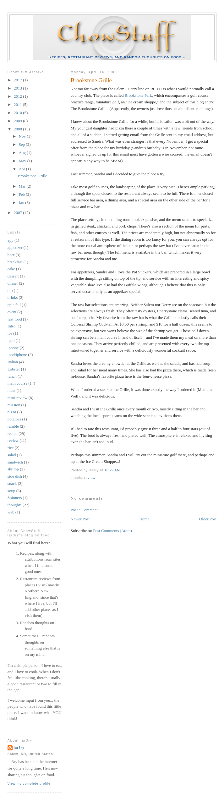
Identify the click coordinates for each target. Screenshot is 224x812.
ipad (11, 340)
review (89, 478)
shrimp (13, 469)
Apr (22, 169)
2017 (18, 80)
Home (144, 519)
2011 (18, 104)
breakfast (15, 262)
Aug (23, 152)
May (23, 160)
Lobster (14, 369)
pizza (12, 411)
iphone (13, 347)
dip (10, 290)
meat (11, 390)
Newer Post (80, 519)
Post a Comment (84, 510)
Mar (23, 186)
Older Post (207, 519)
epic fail (14, 304)
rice (11, 447)
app (11, 240)
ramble (13, 426)
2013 (18, 88)
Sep (22, 144)
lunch (12, 376)
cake (11, 268)
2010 (18, 112)
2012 (18, 96)
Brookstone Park (138, 95)
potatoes (14, 419)
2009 (18, 120)
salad (12, 455)
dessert (13, 276)
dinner (13, 283)
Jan (22, 202)
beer (11, 254)
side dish (15, 476)
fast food (15, 319)
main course (17, 383)
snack (12, 483)
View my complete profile (29, 783)
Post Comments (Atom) (112, 530)
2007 (18, 212)
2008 (18, 129)
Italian (13, 361)
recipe (13, 433)
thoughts (15, 504)
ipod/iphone (17, 354)
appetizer (15, 247)
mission (14, 405)
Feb (22, 194)
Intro (11, 326)
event (12, 312)
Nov (23, 136)
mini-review (18, 397)
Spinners (15, 497)
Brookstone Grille (91, 80)
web (11, 512)
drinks (13, 297)
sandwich (15, 462)
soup (11, 490)
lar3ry (19, 747)
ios (10, 333)
